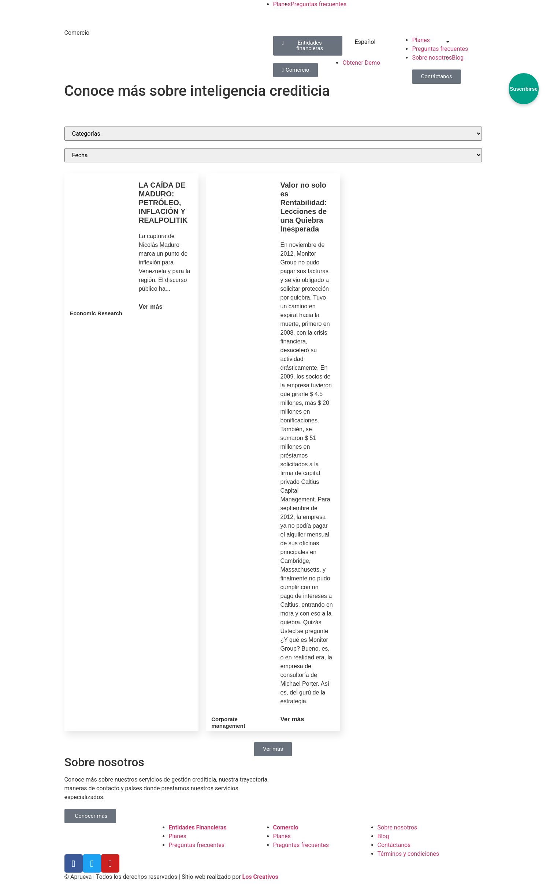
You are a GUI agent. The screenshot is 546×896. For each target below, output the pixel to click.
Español (360, 41)
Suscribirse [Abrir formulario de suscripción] (524, 89)
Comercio (77, 32)
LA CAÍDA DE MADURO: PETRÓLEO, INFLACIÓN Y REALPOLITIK (163, 202)
